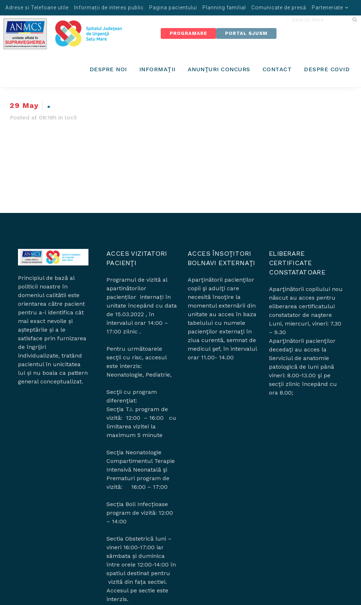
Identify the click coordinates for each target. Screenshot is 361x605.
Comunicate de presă (278, 7)
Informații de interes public (109, 7)
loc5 (71, 117)
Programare (188, 33)
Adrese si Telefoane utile (37, 7)
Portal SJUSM (246, 33)
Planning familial (224, 7)
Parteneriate (327, 7)
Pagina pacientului (173, 7)
